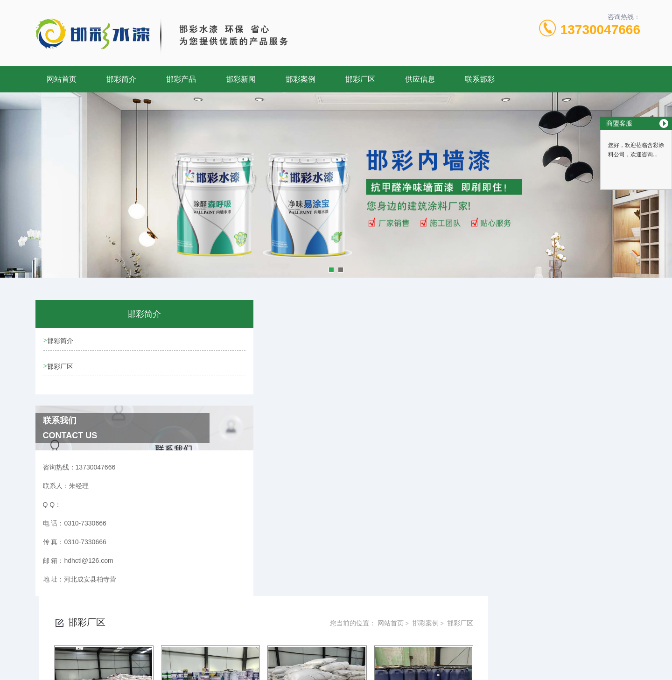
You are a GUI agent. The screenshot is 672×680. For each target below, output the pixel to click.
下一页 (443, 560)
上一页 (389, 560)
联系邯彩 (480, 79)
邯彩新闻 (241, 79)
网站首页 (62, 79)
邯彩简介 (121, 79)
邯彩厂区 (360, 79)
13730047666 (600, 29)
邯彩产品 (181, 79)
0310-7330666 (305, 635)
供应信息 (420, 79)
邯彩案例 (300, 79)
